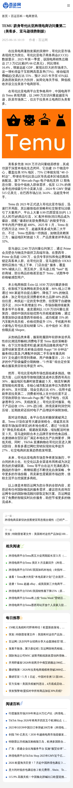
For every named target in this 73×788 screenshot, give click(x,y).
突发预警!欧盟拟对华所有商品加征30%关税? (35, 690)
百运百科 (17, 16)
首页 (5, 16)
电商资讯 (31, 16)
